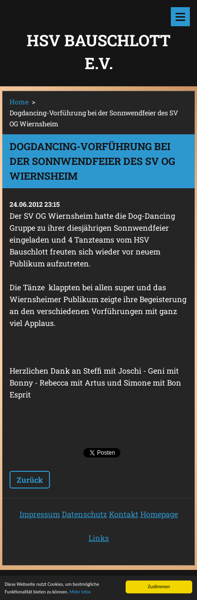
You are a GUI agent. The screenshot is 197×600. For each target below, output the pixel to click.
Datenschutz (84, 514)
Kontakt (123, 514)
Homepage (159, 514)
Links (99, 538)
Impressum (40, 514)
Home (19, 101)
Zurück (30, 480)
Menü (180, 16)
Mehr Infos (80, 595)
